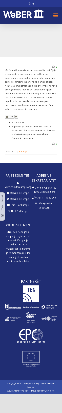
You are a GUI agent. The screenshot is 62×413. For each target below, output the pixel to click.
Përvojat (23, 151)
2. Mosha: (16, 122)
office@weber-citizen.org (44, 205)
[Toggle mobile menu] (56, 15)
